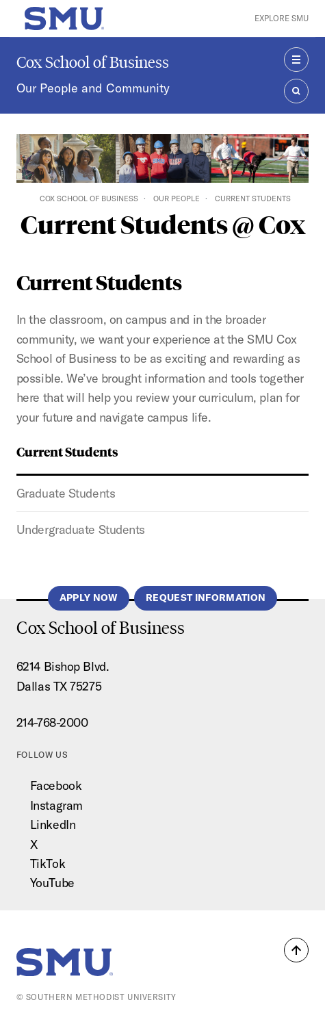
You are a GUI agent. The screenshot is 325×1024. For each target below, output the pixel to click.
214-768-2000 (52, 722)
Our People (176, 198)
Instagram (56, 805)
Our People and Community (93, 88)
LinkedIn (52, 824)
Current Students (67, 451)
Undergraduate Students (80, 529)
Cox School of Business (92, 62)
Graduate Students (65, 493)
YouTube (52, 883)
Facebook (55, 785)
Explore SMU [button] (282, 18)
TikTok (47, 863)
